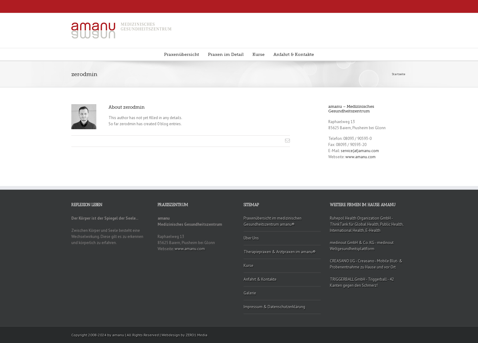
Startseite (398, 74)
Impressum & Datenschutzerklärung (274, 306)
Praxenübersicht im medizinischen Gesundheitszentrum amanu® (272, 221)
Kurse (258, 54)
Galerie (250, 293)
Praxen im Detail (226, 54)
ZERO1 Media (196, 335)
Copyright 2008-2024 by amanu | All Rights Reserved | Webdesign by (128, 335)
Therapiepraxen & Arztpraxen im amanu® (280, 251)
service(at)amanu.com (360, 150)
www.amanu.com (360, 156)
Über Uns (251, 238)
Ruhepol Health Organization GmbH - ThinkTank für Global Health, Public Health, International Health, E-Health (366, 224)
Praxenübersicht (181, 54)
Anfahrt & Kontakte (293, 54)
